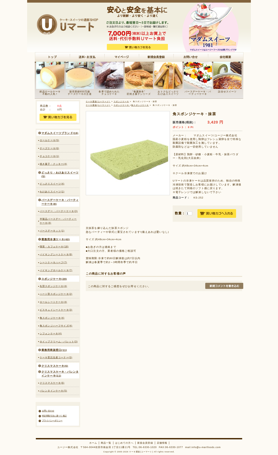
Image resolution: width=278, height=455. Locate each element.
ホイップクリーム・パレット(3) (59, 341)
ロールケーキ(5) (49, 140)
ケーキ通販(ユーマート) (98, 101)
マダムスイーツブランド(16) (59, 133)
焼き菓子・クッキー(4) (53, 164)
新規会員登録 (145, 443)
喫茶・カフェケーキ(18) (54, 246)
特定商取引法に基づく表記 (54, 416)
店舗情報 (162, 443)
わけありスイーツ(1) (52, 191)
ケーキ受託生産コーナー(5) (56, 357)
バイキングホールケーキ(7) (56, 270)
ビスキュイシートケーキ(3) (56, 309)
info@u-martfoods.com (206, 447)
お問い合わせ (48, 411)
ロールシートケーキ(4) (53, 302)
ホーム (93, 443)
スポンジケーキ (121, 101)
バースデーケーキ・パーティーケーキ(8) (60, 201)
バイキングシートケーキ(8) (56, 254)
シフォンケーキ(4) (51, 333)
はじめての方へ (124, 443)
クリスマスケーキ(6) (54, 365)
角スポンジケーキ (140, 105)
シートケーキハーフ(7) (53, 262)
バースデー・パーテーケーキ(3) (59, 211)
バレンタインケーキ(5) (53, 390)
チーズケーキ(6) (49, 148)
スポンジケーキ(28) (54, 278)
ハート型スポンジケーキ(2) (56, 294)
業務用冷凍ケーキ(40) (55, 239)
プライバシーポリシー (52, 420)
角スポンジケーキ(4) (52, 318)
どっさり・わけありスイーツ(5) (60, 174)
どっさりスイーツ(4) (52, 183)
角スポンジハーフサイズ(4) (56, 325)
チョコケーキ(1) (49, 156)
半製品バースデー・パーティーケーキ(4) (58, 221)
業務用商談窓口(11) (54, 349)
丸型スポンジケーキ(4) (53, 286)
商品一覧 (106, 443)
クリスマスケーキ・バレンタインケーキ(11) (60, 373)
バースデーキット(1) (52, 230)
